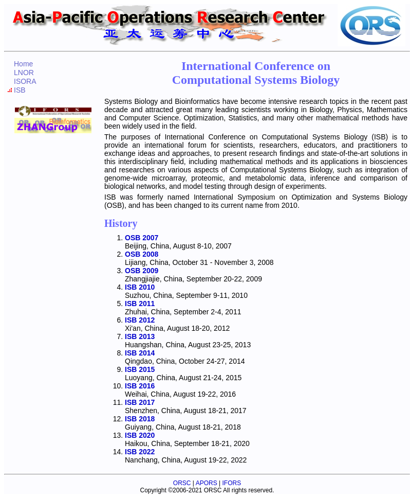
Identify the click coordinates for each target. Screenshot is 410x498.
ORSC (182, 483)
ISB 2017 (140, 402)
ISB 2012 (140, 320)
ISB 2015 (140, 369)
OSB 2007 (141, 238)
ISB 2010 (140, 287)
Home (23, 64)
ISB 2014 (140, 353)
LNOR (24, 72)
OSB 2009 (141, 270)
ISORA (25, 81)
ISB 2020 (140, 435)
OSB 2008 (141, 254)
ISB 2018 (140, 419)
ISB (20, 90)
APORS (206, 483)
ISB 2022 (140, 452)
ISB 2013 (140, 336)
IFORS (231, 483)
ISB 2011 (140, 303)
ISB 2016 (140, 386)
